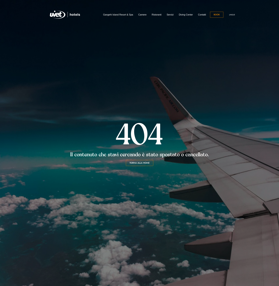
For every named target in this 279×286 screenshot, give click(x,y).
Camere (142, 14)
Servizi (170, 14)
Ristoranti (156, 14)
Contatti (202, 14)
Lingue (232, 14)
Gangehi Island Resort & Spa (118, 14)
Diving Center (186, 14)
